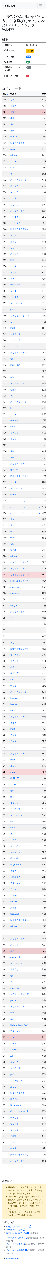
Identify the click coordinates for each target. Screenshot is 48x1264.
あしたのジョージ (18, 179)
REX (12, 260)
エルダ (13, 278)
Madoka (14, 420)
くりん (13, 247)
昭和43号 (14, 469)
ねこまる (14, 198)
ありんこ (14, 186)
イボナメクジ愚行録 (16, 1237)
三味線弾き (15, 876)
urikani (13, 494)
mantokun (15, 284)
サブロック (15, 334)
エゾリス (14, 1062)
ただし (13, 241)
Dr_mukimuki (16, 864)
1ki (11, 932)
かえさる (14, 1117)
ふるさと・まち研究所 (20, 994)
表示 (30, 51)
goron (13, 309)
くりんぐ (14, 204)
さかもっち (15, 852)
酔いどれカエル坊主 (19, 1111)
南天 (12, 951)
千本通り (14, 969)
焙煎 (12, 796)
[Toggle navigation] (40, 5)
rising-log (9, 5)
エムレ (13, 765)
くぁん (13, 99)
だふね (13, 1142)
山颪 (12, 667)
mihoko (14, 901)
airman (13, 784)
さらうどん (15, 809)
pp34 (12, 1074)
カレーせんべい (17, 1080)
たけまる (14, 216)
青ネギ (13, 685)
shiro (12, 525)
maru (12, 327)
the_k (12, 710)
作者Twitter (12, 1258)
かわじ (13, 1018)
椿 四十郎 (14, 673)
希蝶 (12, 118)
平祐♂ (13, 105)
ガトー (13, 981)
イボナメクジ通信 (15, 1244)
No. (5, 94)
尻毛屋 (13, 907)
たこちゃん (15, 1123)
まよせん (14, 802)
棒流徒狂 (14, 1099)
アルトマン (15, 883)
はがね (13, 389)
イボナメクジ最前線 (16, 1250)
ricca (12, 149)
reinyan (13, 155)
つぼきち (14, 1136)
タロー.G (14, 192)
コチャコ (14, 432)
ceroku (13, 136)
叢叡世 (13, 1086)
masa (13, 167)
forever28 (15, 913)
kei (11, 408)
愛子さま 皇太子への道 (17, 1232)
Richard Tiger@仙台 (19, 1025)
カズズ (13, 833)
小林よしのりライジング (18, 1226)
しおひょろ (15, 223)
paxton (13, 1000)
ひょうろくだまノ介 (19, 142)
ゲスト (13, 377)
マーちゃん (15, 654)
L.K (11, 679)
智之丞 (13, 550)
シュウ (13, 599)
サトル (13, 161)
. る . (25, 500)
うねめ (13, 722)
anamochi (15, 957)
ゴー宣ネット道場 (15, 1229)
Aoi (11, 1055)
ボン (12, 173)
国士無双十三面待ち (19, 229)
